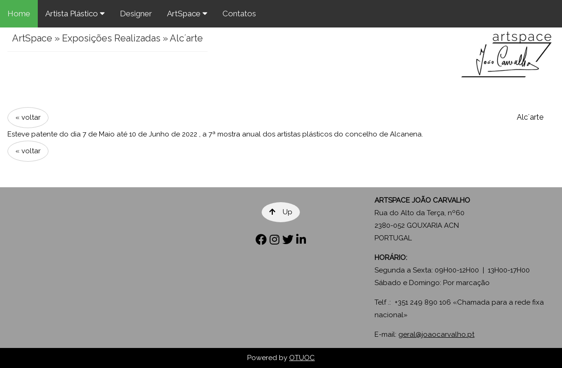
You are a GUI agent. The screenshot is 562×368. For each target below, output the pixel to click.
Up (280, 212)
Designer (136, 13)
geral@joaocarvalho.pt (436, 334)
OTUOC (302, 358)
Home (18, 13)
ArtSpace (187, 13)
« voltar (28, 117)
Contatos (239, 13)
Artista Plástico (75, 13)
